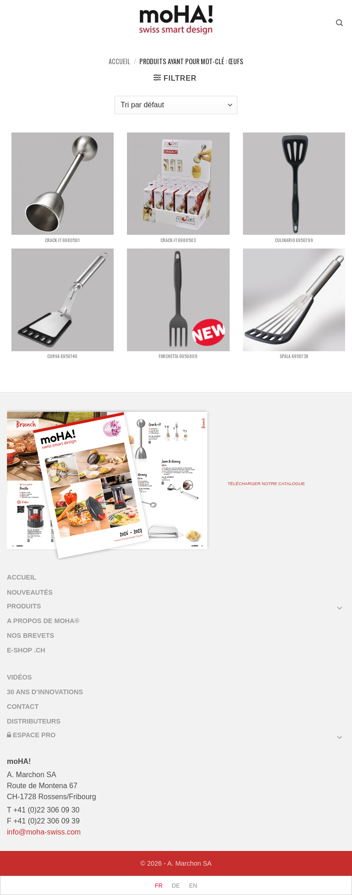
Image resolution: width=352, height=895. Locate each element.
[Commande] (176, 105)
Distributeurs (33, 721)
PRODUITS (24, 606)
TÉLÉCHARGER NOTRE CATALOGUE (266, 483)
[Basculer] (339, 607)
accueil (21, 577)
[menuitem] (158, 886)
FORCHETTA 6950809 (178, 356)
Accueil (119, 61)
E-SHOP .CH (26, 650)
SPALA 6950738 (294, 356)
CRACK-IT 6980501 (62, 240)
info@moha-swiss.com (44, 832)
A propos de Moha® (43, 620)
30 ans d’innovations (45, 692)
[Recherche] (340, 23)
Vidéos (19, 677)
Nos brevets (30, 635)
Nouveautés (30, 592)
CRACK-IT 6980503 (178, 240)
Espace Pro (31, 735)
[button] (175, 78)
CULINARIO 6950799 (294, 240)
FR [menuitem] (159, 886)
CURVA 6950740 (62, 356)
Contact (22, 706)
